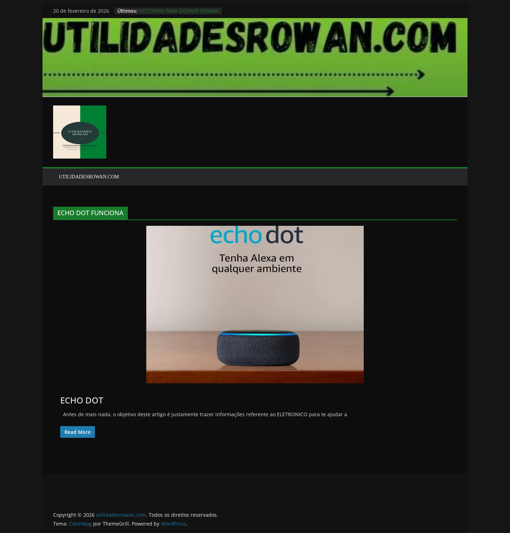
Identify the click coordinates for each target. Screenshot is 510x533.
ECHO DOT (81, 400)
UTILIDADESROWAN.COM (89, 176)
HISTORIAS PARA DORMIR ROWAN (179, 10)
